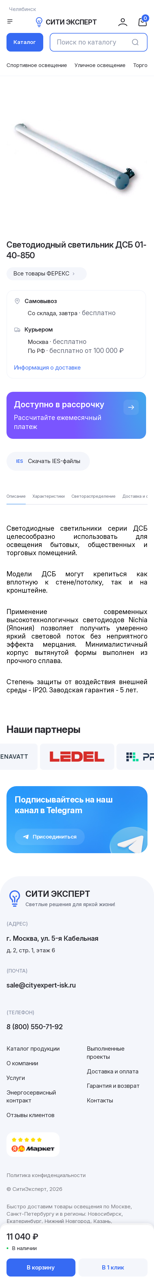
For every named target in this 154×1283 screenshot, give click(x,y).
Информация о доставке (47, 367)
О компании (22, 1063)
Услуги (15, 1077)
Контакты (100, 1100)
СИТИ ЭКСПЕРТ (65, 22)
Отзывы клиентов (30, 1115)
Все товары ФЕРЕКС (44, 273)
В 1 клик (113, 1267)
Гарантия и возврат (113, 1085)
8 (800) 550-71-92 (34, 1027)
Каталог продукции (33, 1048)
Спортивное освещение (36, 65)
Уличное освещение (100, 65)
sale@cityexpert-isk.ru (41, 985)
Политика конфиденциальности (46, 1175)
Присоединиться (50, 836)
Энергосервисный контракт (31, 1096)
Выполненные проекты (106, 1052)
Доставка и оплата (112, 1071)
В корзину (41, 1267)
